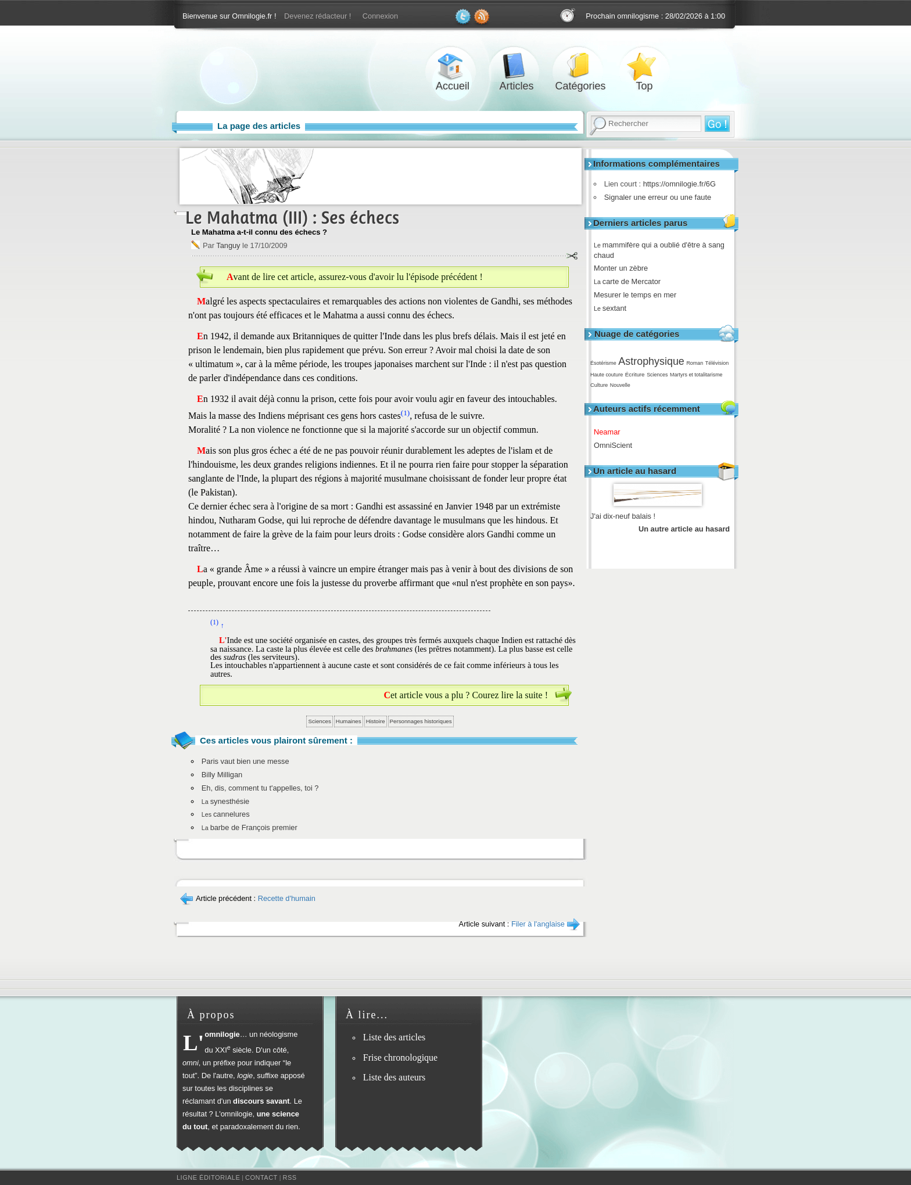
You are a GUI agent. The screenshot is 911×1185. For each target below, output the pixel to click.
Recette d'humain (286, 898)
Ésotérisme (603, 363)
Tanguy (228, 245)
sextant (614, 308)
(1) (405, 412)
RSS (290, 1177)
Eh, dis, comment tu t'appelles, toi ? (260, 788)
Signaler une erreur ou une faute (654, 197)
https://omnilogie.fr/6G (676, 183)
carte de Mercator (631, 281)
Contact (261, 1177)
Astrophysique (651, 361)
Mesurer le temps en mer (639, 294)
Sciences (657, 375)
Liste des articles (394, 1037)
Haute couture (606, 375)
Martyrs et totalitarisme (696, 375)
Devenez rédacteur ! (317, 16)
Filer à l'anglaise (538, 924)
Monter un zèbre (625, 268)
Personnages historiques (421, 721)
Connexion (380, 16)
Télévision (717, 363)
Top (644, 66)
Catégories (580, 66)
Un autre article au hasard (684, 529)
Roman (694, 363)
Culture (599, 385)
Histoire (375, 721)
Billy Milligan (222, 774)
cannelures (226, 814)
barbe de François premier (249, 827)
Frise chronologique (400, 1057)
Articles (516, 66)
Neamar (611, 432)
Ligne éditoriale (208, 1177)
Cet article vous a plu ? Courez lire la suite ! (465, 695)
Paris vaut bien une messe (245, 761)
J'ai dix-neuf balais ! (622, 516)
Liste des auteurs (394, 1077)
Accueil (453, 66)
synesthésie (225, 801)
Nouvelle (620, 385)
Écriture (635, 374)
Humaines (348, 721)
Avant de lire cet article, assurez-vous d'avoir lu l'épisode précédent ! (355, 277)
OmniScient (617, 445)
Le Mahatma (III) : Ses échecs (292, 217)
